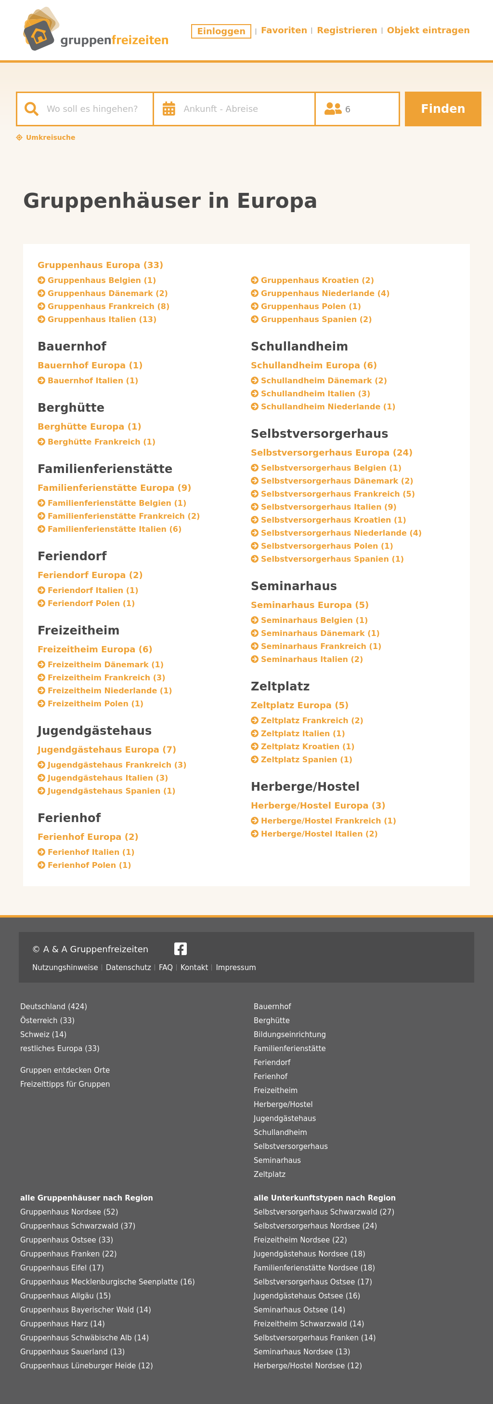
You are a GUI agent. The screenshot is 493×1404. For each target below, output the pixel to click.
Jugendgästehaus (285, 1118)
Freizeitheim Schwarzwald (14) (309, 1324)
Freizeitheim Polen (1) (95, 703)
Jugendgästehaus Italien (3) (108, 778)
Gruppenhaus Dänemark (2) (108, 293)
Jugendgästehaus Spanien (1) (112, 791)
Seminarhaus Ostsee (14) (299, 1310)
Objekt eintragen (428, 30)
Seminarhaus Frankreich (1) (321, 646)
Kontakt (194, 967)
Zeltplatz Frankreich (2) (312, 720)
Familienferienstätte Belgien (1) (117, 503)
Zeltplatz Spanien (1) (306, 759)
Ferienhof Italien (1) (91, 852)
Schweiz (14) (43, 1034)
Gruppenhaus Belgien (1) (102, 280)
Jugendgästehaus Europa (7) (107, 749)
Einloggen (221, 31)
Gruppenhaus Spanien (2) (316, 319)
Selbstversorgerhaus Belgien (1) (331, 467)
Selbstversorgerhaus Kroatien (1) (333, 520)
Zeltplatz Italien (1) (303, 733)
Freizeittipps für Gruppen (65, 1084)
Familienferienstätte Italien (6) (115, 529)
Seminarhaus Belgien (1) (314, 620)
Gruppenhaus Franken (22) (68, 1254)
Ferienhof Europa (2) (88, 837)
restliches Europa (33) (60, 1048)
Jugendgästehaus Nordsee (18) (309, 1254)
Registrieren (347, 30)
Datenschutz (128, 967)
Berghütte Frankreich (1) (102, 441)
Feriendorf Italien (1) (93, 590)
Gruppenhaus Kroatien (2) (317, 280)
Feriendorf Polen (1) (91, 603)
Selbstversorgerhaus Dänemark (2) (337, 481)
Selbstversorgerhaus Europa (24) (332, 452)
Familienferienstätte (290, 1048)
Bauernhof (272, 1006)
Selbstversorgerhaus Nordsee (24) (315, 1226)
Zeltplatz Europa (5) (300, 705)
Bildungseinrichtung (290, 1034)
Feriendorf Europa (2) (90, 575)
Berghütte (272, 1020)
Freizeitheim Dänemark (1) (106, 664)
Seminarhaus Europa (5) (310, 605)
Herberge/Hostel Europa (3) (318, 805)
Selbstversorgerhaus (291, 1146)
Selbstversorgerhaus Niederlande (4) (341, 533)
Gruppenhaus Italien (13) (102, 319)
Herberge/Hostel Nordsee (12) (308, 1366)
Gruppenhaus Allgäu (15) (65, 1296)
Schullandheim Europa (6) (314, 365)
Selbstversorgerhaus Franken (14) (315, 1338)
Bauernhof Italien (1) (93, 380)
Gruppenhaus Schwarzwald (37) (77, 1226)
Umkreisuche (51, 137)
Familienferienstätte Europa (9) (115, 488)
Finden (443, 109)
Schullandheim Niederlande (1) (328, 406)
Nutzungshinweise (65, 967)
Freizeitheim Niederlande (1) (110, 690)
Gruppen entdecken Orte (65, 1070)
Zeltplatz (269, 1174)
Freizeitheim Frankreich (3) (106, 677)
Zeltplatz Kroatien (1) (308, 746)
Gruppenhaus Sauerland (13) (72, 1352)
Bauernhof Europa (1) (90, 365)
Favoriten (284, 30)
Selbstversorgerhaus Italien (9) (329, 507)
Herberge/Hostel (283, 1104)
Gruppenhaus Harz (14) (62, 1324)
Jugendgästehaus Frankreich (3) (117, 765)
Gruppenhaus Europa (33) (100, 265)
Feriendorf (272, 1062)
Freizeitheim (276, 1090)
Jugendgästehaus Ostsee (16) (307, 1296)
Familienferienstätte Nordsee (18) (314, 1268)
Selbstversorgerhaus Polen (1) (327, 546)
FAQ (166, 967)
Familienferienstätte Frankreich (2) (124, 516)
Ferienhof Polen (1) (89, 865)
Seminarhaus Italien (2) (312, 659)
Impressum (236, 967)
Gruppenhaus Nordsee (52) (69, 1212)
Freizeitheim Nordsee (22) (300, 1240)
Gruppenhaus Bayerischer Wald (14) (85, 1310)
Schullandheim (280, 1132)
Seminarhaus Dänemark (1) (320, 633)
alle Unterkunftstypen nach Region (325, 1198)
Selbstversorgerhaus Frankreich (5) (338, 494)
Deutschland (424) (53, 1006)
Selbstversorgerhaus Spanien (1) (332, 559)
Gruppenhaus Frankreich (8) (108, 306)
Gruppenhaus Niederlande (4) (325, 293)
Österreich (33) (47, 1020)
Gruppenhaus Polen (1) (311, 306)
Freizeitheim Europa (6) (95, 649)
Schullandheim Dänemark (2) (324, 380)
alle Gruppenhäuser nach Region (86, 1198)
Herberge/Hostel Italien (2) (319, 833)
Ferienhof (270, 1076)
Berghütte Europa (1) (90, 426)
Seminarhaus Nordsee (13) (302, 1352)
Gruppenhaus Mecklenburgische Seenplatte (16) (107, 1282)
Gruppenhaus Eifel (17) (62, 1268)
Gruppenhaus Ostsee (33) (66, 1240)
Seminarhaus (277, 1160)
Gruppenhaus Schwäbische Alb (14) (84, 1338)
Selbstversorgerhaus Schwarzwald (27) (324, 1212)
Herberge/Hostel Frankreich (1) (328, 820)
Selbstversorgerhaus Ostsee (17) (313, 1282)
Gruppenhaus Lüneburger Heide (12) (86, 1366)
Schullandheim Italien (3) (315, 393)
